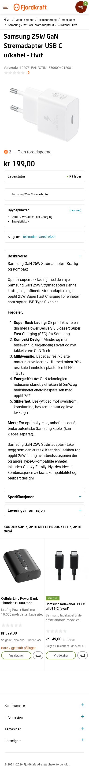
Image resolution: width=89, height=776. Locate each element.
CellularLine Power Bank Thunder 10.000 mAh (19, 600)
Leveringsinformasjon (26, 510)
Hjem (7, 19)
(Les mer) (75, 210)
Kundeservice (15, 705)
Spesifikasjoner (21, 496)
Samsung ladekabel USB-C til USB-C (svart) (65, 606)
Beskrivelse (17, 256)
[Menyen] (5, 7)
